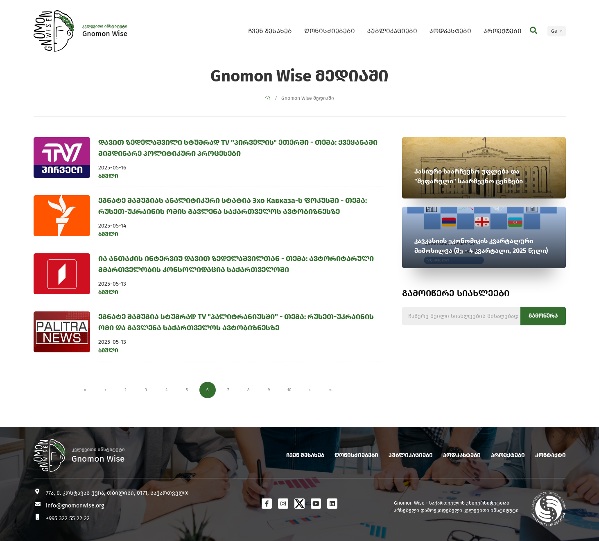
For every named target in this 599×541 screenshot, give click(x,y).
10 (289, 390)
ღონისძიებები (329, 31)
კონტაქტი (550, 455)
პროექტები (503, 31)
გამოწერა (543, 315)
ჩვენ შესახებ (270, 31)
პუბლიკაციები (392, 31)
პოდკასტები (450, 31)
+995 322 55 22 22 (68, 518)
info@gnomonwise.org (75, 505)
